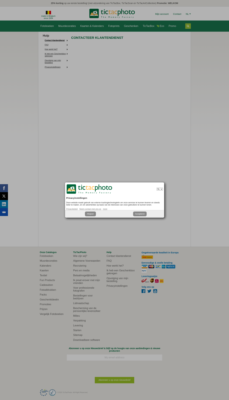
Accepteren (140, 214)
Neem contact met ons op (90, 209)
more (105, 209)
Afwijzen (90, 214)
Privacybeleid (72, 209)
